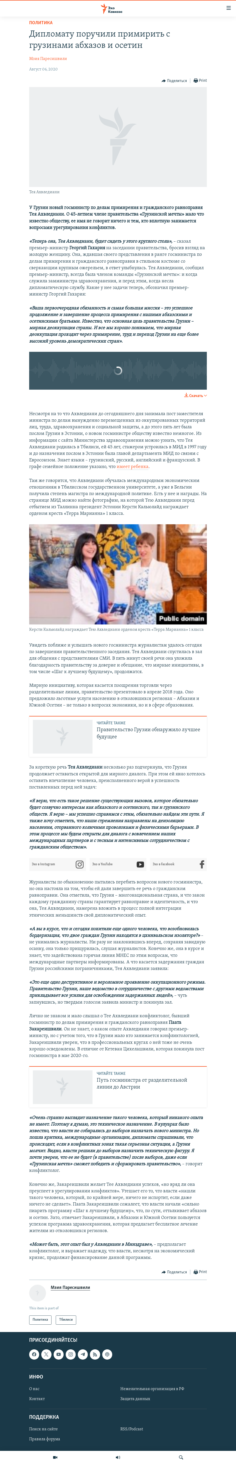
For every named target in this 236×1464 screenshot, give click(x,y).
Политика (41, 23)
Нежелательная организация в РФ (152, 1389)
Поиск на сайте (43, 1429)
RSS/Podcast (131, 1429)
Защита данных (135, 1399)
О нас (34, 1389)
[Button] (174, 81)
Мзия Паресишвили (48, 59)
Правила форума (44, 1439)
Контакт (37, 1399)
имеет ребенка (132, 466)
